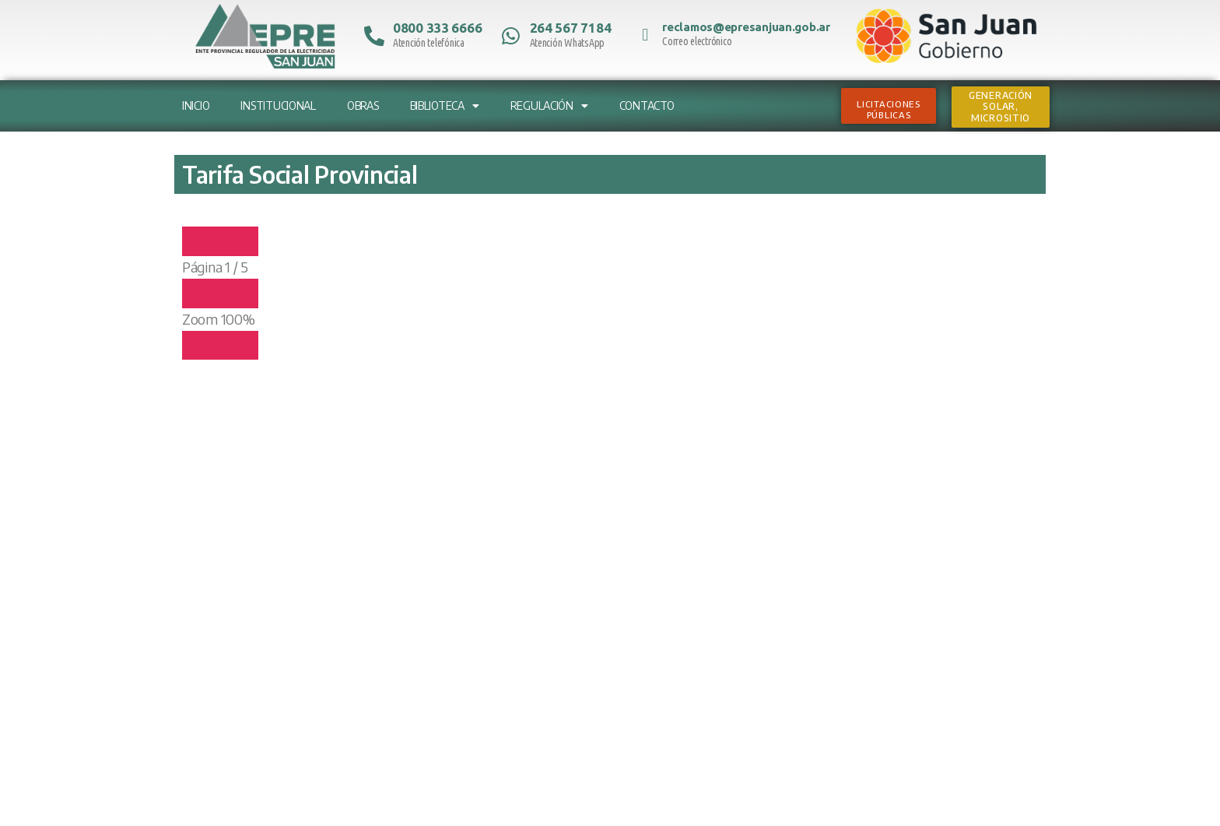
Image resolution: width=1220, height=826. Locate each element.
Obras (363, 105)
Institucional (278, 105)
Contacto (647, 105)
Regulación (549, 106)
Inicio (195, 105)
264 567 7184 (571, 27)
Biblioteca (444, 106)
